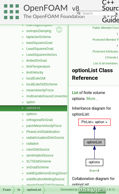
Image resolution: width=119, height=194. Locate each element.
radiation (32, 144)
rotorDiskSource (37, 149)
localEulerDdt (35, 78)
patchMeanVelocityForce (44, 126)
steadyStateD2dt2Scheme (45, 185)
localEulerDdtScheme (41, 84)
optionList (33, 108)
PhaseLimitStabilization (43, 132)
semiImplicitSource (39, 155)
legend (94, 170)
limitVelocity (34, 72)
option (30, 102)
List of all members (105, 63)
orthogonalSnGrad (39, 120)
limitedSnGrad (36, 61)
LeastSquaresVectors (41, 55)
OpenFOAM (45, 8)
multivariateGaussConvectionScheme (53, 96)
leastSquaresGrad (39, 43)
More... (92, 98)
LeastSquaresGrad (39, 49)
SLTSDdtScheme (38, 161)
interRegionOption (39, 25)
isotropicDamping (38, 31)
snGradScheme (37, 167)
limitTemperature (38, 66)
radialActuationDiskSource (45, 138)
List (75, 93)
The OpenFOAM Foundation (54, 16)
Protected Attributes (105, 51)
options (31, 114)
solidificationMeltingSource (45, 179)
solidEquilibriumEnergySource (47, 173)
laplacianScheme (38, 37)
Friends (111, 57)
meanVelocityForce (40, 90)
